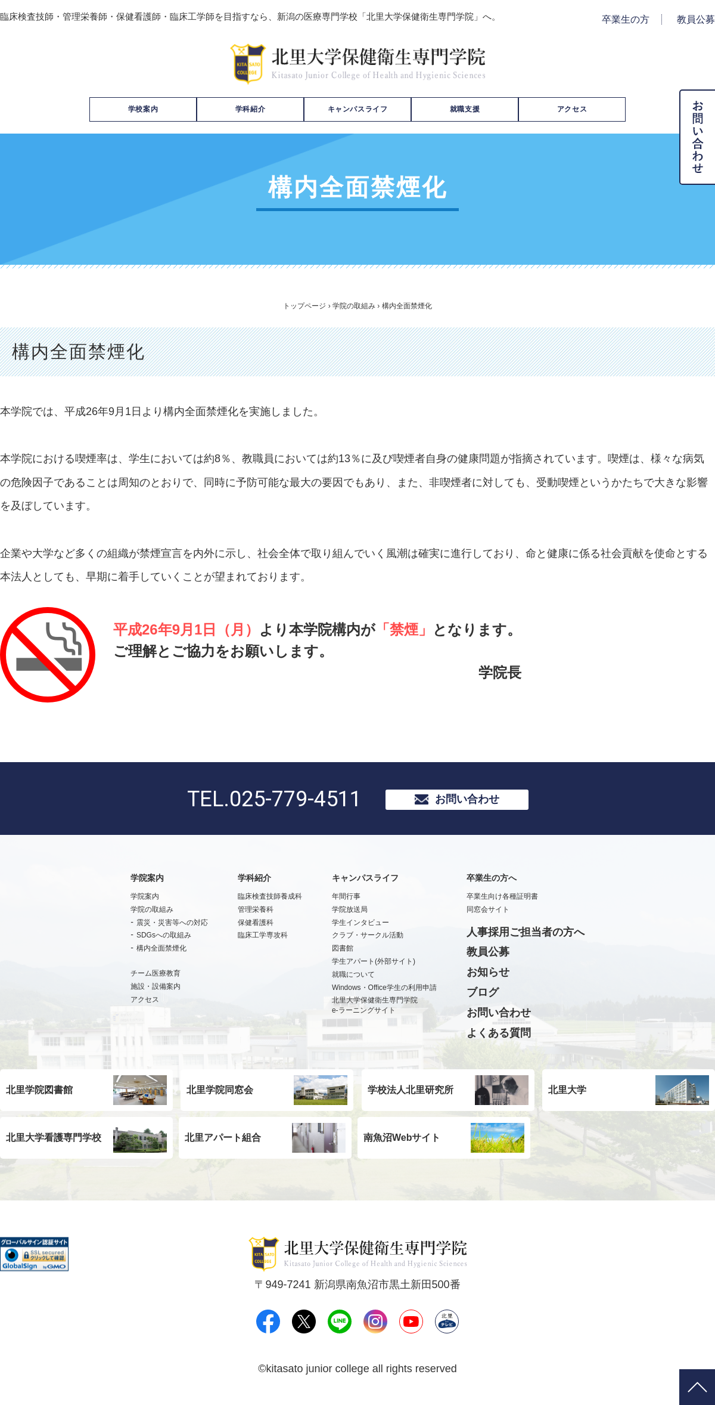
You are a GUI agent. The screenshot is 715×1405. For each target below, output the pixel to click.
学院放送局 (350, 914)
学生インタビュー (360, 927)
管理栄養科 (255, 914)
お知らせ (488, 977)
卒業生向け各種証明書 (502, 901)
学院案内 (144, 901)
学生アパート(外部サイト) (373, 966)
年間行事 (346, 901)
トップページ (304, 306)
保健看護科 (255, 927)
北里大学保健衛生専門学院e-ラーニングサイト (375, 1010)
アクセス (572, 109)
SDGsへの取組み (163, 940)
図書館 (342, 953)
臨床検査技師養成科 (270, 901)
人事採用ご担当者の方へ (526, 937)
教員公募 (696, 19)
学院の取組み (353, 306)
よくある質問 (499, 1038)
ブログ (483, 997)
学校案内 (143, 109)
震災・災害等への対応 (172, 927)
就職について (353, 979)
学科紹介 (250, 109)
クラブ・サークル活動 (367, 940)
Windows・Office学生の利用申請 (384, 992)
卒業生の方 (625, 19)
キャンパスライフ (358, 109)
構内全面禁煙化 (161, 953)
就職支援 (465, 109)
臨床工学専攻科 (263, 940)
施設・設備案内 (155, 991)
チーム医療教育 (155, 978)
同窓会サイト (488, 914)
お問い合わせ (467, 801)
